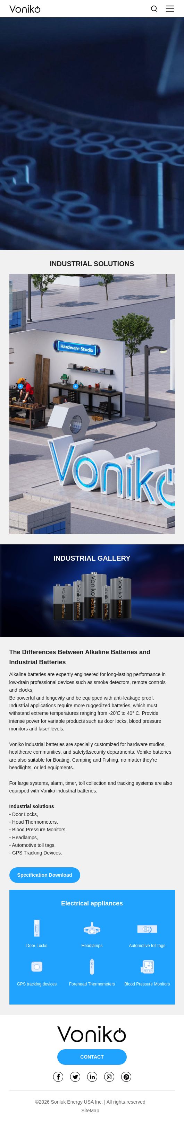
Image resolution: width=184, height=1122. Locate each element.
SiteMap (90, 1110)
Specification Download (44, 875)
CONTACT (92, 1057)
